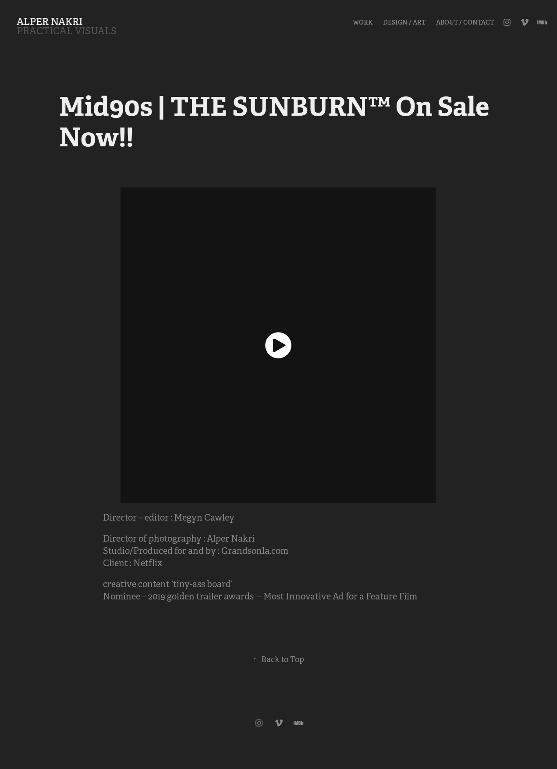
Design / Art (404, 22)
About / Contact (465, 22)
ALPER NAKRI (50, 21)
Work (363, 22)
